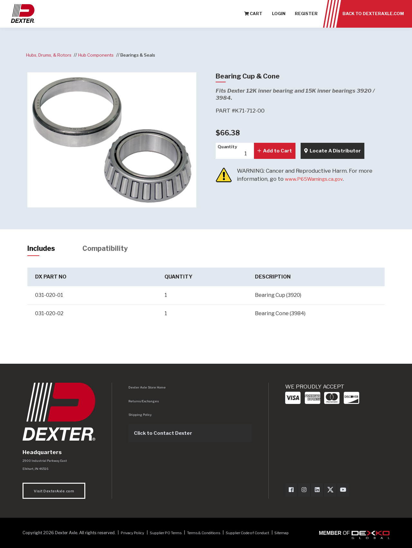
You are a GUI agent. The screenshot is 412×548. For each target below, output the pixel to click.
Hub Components (102, 55)
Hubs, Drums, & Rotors (51, 55)
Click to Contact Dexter (166, 434)
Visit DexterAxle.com (54, 493)
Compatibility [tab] (112, 249)
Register (306, 16)
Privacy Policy (134, 535)
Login (279, 16)
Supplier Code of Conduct (265, 535)
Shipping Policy (141, 416)
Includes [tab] (43, 249)
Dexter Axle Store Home (148, 389)
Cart (253, 16)
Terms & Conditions (215, 535)
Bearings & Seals (147, 55)
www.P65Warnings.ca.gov (318, 179)
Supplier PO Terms (172, 535)
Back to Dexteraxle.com (373, 16)
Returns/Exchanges (145, 402)
